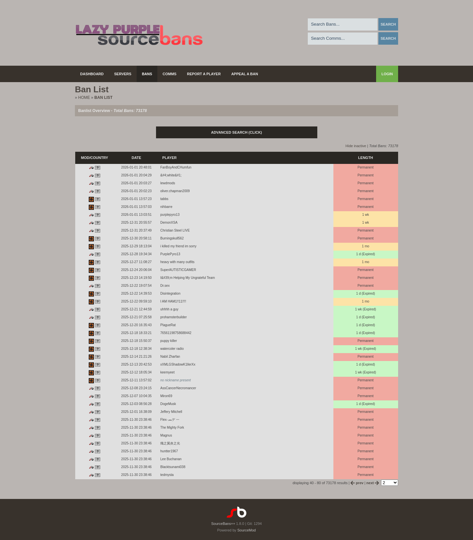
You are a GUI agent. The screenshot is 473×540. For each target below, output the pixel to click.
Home (84, 97)
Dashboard (92, 74)
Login (387, 74)
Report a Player (204, 74)
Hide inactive (356, 146)
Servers (122, 74)
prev (357, 483)
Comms (169, 74)
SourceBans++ (223, 524)
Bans (147, 74)
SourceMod (246, 530)
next (373, 483)
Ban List (103, 97)
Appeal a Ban (244, 74)
